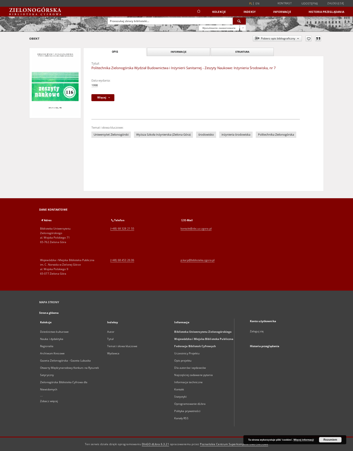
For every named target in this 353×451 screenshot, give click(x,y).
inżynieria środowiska (236, 135)
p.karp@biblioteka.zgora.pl (198, 260)
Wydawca (113, 353)
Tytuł (110, 339)
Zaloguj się (335, 3)
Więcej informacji (304, 439)
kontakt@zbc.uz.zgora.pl (196, 228)
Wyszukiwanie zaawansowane (219, 28)
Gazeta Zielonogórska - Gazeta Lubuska (65, 360)
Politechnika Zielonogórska (276, 135)
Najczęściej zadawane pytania (193, 375)
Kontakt (179, 389)
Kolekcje (219, 12)
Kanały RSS (181, 418)
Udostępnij (309, 3)
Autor (110, 332)
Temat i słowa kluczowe (122, 346)
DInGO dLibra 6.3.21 (155, 444)
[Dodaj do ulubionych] (308, 38)
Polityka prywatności (187, 411)
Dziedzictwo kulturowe (54, 332)
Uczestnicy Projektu (186, 353)
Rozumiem (330, 439)
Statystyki (180, 397)
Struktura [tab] (242, 51)
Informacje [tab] (178, 51)
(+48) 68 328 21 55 (122, 228)
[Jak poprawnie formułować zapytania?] (243, 28)
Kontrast (285, 3)
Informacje (282, 12)
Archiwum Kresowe (52, 353)
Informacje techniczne (188, 382)
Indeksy (250, 12)
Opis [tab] (115, 51)
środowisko (206, 135)
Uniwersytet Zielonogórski (111, 135)
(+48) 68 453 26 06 (122, 260)
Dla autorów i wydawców (190, 368)
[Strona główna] (198, 12)
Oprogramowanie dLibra (190, 404)
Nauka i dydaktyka (51, 339)
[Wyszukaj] (239, 21)
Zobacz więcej (49, 401)
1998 (94, 85)
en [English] (257, 3)
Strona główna (49, 313)
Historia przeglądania (326, 12)
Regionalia (46, 346)
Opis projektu (182, 360)
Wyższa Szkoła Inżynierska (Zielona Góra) (163, 135)
